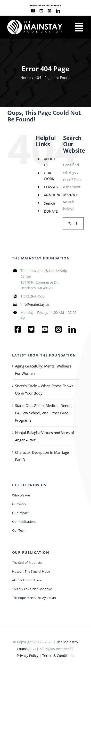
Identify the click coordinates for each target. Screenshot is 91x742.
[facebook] (33, 11)
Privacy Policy (27, 655)
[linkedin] (58, 11)
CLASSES (51, 187)
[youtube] (41, 11)
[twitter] (31, 329)
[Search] (69, 223)
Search (49, 203)
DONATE (51, 211)
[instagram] (49, 11)
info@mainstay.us (35, 304)
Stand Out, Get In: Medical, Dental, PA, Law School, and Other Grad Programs (43, 413)
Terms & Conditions (58, 655)
